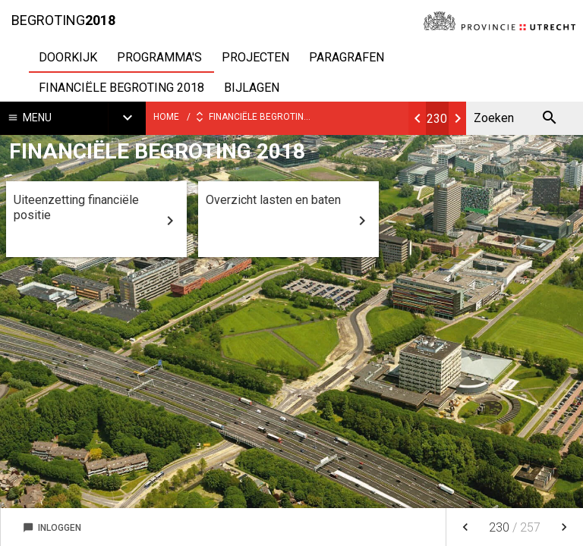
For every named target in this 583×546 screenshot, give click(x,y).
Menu (37, 117)
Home (166, 116)
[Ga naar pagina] (437, 118)
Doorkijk (68, 57)
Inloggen (52, 527)
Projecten (255, 57)
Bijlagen (251, 87)
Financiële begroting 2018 (121, 87)
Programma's (159, 57)
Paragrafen (346, 57)
